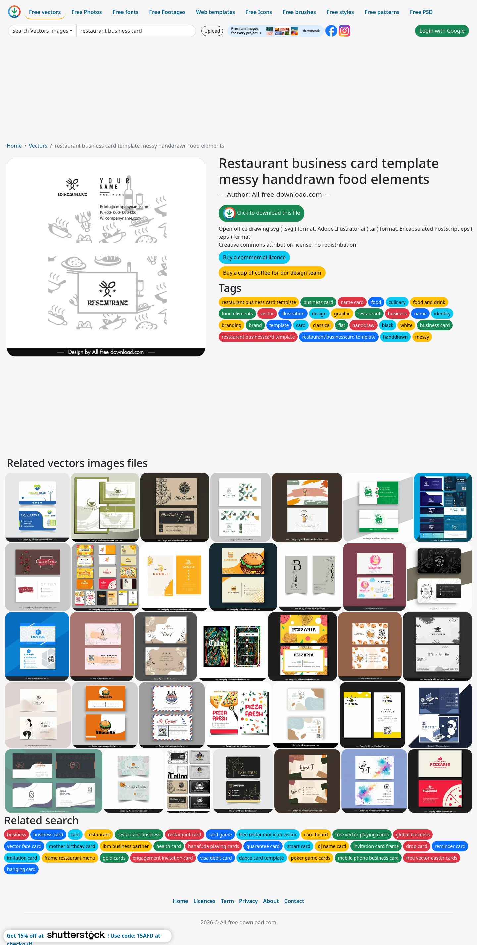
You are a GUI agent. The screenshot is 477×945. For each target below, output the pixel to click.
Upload (212, 31)
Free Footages (167, 12)
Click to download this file (261, 213)
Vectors (38, 145)
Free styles (340, 12)
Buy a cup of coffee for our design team (272, 272)
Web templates (215, 12)
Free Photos (86, 12)
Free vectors (45, 12)
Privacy (248, 901)
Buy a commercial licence (254, 257)
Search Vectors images (40, 30)
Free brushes (299, 12)
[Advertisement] (238, 92)
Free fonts (126, 12)
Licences (204, 901)
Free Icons (258, 12)
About (271, 901)
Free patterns (382, 12)
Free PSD (421, 12)
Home (14, 145)
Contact (294, 901)
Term (227, 901)
